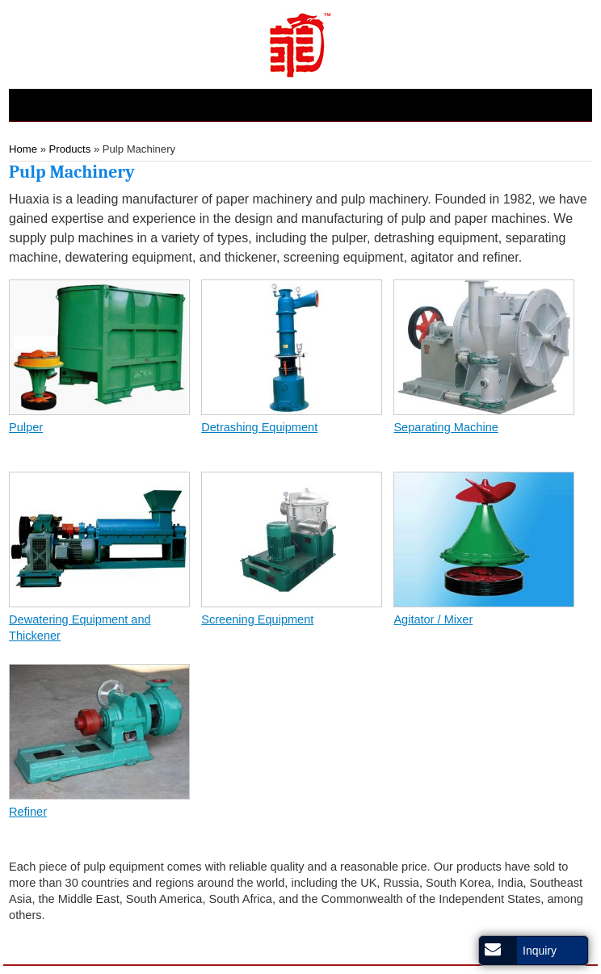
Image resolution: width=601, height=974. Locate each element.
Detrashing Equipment (259, 427)
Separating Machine (445, 427)
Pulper (26, 427)
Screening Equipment (257, 619)
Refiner (28, 811)
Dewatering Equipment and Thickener (79, 627)
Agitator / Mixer (433, 619)
